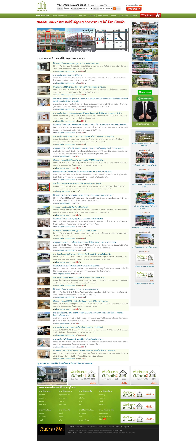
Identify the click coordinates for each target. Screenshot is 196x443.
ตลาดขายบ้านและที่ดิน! (75, 432)
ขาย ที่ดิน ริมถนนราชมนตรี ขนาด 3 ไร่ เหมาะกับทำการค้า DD (77, 184)
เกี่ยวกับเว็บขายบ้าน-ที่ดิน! (76, 427)
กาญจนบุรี (82, 413)
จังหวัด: (76, 8)
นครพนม (102, 404)
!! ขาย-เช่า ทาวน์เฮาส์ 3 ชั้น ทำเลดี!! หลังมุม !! (70, 207)
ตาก (80, 417)
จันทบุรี (41, 413)
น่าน (80, 401)
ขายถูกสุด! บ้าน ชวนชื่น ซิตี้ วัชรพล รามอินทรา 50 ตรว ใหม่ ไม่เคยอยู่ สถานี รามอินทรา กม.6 (88, 148)
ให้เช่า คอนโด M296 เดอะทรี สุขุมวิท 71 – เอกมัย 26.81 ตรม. (76, 63)
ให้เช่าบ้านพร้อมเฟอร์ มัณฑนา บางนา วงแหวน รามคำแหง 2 (76, 266)
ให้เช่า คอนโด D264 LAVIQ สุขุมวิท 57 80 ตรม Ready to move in (78, 219)
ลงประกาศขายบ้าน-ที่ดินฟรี (94, 427)
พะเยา (81, 404)
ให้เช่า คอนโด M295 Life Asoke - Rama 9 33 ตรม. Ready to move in (79, 87)
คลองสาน (42, 398)
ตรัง (60, 420)
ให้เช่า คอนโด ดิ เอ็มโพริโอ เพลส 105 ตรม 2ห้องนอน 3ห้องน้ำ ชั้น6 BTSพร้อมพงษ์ (84, 351)
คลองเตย (42, 395)
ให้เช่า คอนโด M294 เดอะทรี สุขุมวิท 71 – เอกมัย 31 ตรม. (75, 231)
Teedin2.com (118, 430)
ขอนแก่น (102, 398)
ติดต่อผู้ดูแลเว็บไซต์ (126, 427)
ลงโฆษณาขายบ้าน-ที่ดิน (111, 427)
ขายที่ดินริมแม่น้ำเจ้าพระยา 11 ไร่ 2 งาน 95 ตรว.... (145, 184)
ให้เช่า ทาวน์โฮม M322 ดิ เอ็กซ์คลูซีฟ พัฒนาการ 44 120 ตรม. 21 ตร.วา (80, 301)
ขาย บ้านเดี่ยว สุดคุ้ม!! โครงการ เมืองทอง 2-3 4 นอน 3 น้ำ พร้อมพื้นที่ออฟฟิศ (82, 254)
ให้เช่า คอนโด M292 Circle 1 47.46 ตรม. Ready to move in (75, 289)
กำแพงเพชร (63, 398)
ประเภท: (60, 8)
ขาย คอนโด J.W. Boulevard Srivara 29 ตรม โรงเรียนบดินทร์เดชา (78, 339)
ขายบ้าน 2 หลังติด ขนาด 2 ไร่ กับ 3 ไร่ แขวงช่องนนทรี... (144, 206)
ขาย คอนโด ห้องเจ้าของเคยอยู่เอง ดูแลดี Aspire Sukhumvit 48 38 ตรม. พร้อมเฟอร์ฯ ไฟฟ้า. (87, 113)
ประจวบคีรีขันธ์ (84, 420)
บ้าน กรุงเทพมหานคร (63, 156)
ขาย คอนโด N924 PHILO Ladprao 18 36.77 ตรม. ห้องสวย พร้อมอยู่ (78, 278)
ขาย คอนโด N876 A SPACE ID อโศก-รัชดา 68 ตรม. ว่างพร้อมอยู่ (78, 327)
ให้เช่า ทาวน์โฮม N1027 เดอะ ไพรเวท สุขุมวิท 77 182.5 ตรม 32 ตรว (79, 160)
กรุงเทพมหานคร (64, 395)
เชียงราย (82, 395)
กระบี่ (61, 413)
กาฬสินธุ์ (102, 395)
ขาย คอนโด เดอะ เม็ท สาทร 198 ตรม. (67, 75)
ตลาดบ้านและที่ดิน (42, 16)
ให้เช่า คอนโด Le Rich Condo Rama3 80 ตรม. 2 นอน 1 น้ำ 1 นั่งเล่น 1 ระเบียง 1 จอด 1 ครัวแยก (89, 125)
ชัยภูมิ (101, 401)
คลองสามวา (43, 401)
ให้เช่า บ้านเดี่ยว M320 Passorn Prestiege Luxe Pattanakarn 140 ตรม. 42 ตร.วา (83, 195)
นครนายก (62, 404)
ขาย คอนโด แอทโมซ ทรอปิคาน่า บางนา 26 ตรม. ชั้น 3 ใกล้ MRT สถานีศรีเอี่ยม (83, 137)
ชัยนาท (61, 401)
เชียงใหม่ (82, 398)
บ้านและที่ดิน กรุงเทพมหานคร (65, 71)
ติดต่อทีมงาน (103, 413)
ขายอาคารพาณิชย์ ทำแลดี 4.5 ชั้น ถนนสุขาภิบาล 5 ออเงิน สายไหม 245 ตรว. (82, 172)
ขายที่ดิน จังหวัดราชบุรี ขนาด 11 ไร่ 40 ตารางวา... (145, 143)
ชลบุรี (41, 420)
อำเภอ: (96, 8)
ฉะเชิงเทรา (42, 417)
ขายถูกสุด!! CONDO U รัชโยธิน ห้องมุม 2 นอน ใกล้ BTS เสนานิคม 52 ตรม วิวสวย (84, 242)
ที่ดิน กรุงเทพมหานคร (63, 191)
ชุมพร (61, 417)
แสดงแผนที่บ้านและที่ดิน (99, 5)
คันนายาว (42, 404)
